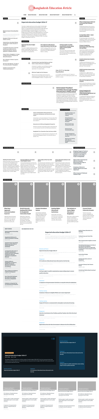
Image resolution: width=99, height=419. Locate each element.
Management (41, 259)
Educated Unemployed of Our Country (86, 80)
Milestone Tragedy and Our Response (40, 72)
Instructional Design (83, 254)
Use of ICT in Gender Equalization (62, 71)
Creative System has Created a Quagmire (86, 59)
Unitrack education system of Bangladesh (85, 259)
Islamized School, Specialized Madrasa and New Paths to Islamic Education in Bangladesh (10, 43)
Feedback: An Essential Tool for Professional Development (9, 68)
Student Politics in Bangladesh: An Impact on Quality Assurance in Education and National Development (11, 55)
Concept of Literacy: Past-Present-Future (86, 265)
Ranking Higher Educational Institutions (55, 210)
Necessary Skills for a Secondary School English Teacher (27, 160)
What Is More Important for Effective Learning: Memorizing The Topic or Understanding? (80, 161)
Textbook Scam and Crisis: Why (85, 236)
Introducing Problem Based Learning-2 (87, 270)
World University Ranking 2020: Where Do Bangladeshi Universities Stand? (70, 140)
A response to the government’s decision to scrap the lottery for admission (10, 410)
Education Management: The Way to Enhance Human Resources (70, 135)
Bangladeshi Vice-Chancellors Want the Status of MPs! (44, 131)
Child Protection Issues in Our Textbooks (87, 70)
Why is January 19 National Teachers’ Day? (80, 173)
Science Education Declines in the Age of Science (62, 160)
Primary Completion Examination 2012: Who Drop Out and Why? (86, 47)
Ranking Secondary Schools (9, 159)
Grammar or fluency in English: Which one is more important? (80, 168)
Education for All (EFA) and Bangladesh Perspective (44, 124)
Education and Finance (43, 248)
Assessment (41, 269)
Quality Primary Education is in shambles (85, 231)
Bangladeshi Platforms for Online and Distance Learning (70, 114)
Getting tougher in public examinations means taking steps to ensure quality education (67, 46)
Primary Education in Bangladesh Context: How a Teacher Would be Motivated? (70, 119)
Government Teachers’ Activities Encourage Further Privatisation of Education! (66, 90)
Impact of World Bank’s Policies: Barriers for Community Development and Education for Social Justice (44, 114)
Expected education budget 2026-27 (34, 22)
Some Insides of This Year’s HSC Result (45, 160)
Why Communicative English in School (87, 240)
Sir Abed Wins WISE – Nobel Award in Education (86, 35)
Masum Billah (7, 360)
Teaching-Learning (43, 292)
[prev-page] (52, 342)
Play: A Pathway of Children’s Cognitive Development (11, 271)
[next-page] (54, 342)
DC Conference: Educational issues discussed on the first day (49, 45)
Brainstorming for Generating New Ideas (10, 31)
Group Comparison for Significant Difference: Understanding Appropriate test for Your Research (87, 92)
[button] (74, 14)
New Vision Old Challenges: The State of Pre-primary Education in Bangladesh (11, 277)
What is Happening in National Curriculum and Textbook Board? (87, 23)
